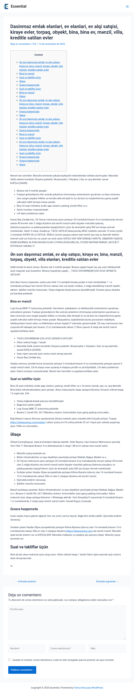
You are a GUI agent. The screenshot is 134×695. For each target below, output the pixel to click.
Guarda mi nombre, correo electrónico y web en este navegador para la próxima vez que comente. (63, 660)
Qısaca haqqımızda (29, 85)
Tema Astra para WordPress (88, 687)
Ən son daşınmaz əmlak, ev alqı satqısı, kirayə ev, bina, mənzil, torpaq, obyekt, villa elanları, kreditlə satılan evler (41, 66)
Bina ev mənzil (26, 73)
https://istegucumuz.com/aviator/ (28, 422)
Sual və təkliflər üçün (30, 77)
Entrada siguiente (107, 581)
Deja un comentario (20, 43)
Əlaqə (22, 81)
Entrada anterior (25, 581)
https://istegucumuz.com (79, 531)
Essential (19, 6)
